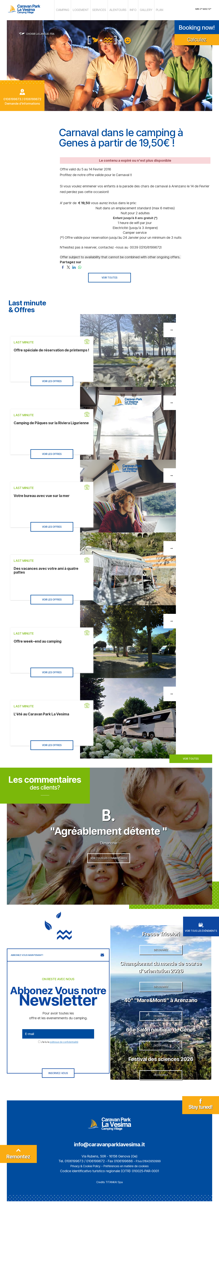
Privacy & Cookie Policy (81, 1230)
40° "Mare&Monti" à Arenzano (161, 1031)
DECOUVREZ (161, 970)
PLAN (152, 9)
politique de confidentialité (64, 1055)
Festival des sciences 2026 (161, 1115)
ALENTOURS (115, 9)
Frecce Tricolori (161, 946)
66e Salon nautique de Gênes (161, 1075)
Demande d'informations (22, 102)
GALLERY (140, 9)
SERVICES (100, 9)
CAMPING (69, 9)
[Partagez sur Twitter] (68, 265)
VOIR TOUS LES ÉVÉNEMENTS (201, 940)
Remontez (18, 1219)
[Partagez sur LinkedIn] (74, 265)
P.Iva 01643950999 (148, 1225)
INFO (128, 9)
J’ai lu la (59, 1055)
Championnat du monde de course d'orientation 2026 (160, 987)
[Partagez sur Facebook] (63, 265)
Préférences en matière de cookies (128, 1230)
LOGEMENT (84, 9)
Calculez (196, 38)
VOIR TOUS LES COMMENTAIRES (108, 874)
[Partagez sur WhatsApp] (79, 265)
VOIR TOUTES (109, 275)
